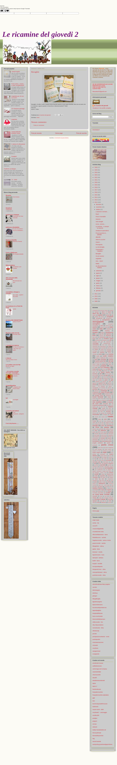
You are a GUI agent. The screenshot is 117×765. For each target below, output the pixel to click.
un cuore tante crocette (101, 494)
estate (96, 367)
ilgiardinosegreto (97, 601)
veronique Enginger (108, 497)
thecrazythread (97, 733)
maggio (98, 280)
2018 (96, 187)
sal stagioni (108, 469)
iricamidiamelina (11, 385)
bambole (107, 330)
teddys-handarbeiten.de (99, 730)
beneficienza (109, 332)
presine (109, 438)
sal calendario (100, 468)
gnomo (109, 387)
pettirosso (103, 430)
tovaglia (102, 489)
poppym (95, 721)
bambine (109, 329)
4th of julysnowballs (18, 254)
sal (95, 463)
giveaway (100, 384)
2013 (96, 200)
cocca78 (95, 526)
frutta (110, 377)
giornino (110, 383)
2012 (96, 202)
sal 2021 (110, 465)
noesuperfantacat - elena (100, 572)
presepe (103, 438)
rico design (104, 457)
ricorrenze (111, 457)
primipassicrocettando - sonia (101, 636)
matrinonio (95, 411)
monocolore (96, 414)
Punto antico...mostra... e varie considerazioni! (18, 84)
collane (96, 349)
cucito (97, 356)
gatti (112, 380)
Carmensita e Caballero (99, 250)
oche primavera (107, 421)
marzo (98, 285)
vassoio (94, 497)
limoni (107, 405)
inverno (94, 398)
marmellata (101, 410)
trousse (99, 491)
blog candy (95, 337)
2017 (96, 190)
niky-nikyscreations (98, 625)
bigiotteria (108, 334)
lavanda (95, 400)
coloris (102, 349)
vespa (101, 500)
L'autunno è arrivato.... (102, 211)
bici (96, 333)
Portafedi (14, 156)
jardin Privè (100, 398)
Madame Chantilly (11, 240)
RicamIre (8, 195)
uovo (106, 496)
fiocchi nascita (105, 372)
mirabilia (109, 413)
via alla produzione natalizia (101, 266)
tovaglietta (108, 489)
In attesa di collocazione (18, 144)
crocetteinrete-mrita (98, 531)
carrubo (95, 587)
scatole (102, 474)
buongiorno (104, 340)
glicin (105, 384)
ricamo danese (103, 455)
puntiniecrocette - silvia (99, 575)
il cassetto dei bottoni (12, 411)
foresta (111, 375)
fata (99, 369)
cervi (103, 344)
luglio (97, 275)
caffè (110, 340)
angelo (94, 315)
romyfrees (95, 648)
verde (100, 497)
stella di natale (102, 482)
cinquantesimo (96, 347)
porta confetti (103, 433)
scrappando (96, 654)
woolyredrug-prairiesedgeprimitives (102, 744)
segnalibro (102, 476)
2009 (96, 298)
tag (112, 485)
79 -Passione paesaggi (17, 108)
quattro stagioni (96, 452)
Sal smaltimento (99, 469)
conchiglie (15, 399)
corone (109, 352)
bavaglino (95, 332)
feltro (109, 369)
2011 (96, 294)
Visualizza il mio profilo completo (102, 108)
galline (106, 380)
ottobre (98, 209)
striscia (94, 483)
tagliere (96, 486)
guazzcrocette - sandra (99, 543)
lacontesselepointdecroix (99, 607)
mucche (96, 416)
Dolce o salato (96, 364)
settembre (99, 270)
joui (106, 398)
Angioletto (14, 119)
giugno (98, 278)
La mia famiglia (100, 247)
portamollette (104, 436)
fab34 (94, 683)
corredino (95, 354)
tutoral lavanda (97, 741)
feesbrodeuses (97, 689)
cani (102, 341)
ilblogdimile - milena (98, 546)
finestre (105, 370)
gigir (94, 698)
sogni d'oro (101, 480)
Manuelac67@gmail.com (100, 91)
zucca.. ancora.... (100, 224)
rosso (98, 460)
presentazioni (96, 438)
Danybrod (9, 208)
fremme (105, 376)
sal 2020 (102, 465)
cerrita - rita (96, 523)
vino (105, 500)
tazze (100, 486)
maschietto (109, 410)
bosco (94, 338)
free (100, 376)
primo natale (109, 439)
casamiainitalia (97, 672)
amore (109, 313)
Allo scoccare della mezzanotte (11, 278)
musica (103, 416)
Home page (59, 133)
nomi (105, 419)
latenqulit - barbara (98, 557)
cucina (111, 354)
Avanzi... (98, 242)
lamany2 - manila (97, 552)
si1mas (95, 724)
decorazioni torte (98, 362)
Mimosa (94, 413)
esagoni (111, 365)
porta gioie (110, 433)
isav (94, 701)
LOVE (14, 309)
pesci (96, 430)
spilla (107, 480)
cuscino (111, 359)
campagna (95, 341)
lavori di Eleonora (103, 400)
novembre (99, 207)
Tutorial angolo (15, 71)
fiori (101, 373)
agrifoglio (97, 312)
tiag (94, 738)
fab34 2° (95, 686)
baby (101, 329)
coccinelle (103, 347)
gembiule (98, 381)
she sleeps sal (103, 477)
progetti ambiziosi (98, 443)
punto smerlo (108, 449)
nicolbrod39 (96, 715)
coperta (94, 352)
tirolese (111, 488)
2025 (96, 170)
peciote (95, 633)
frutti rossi (95, 378)
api (112, 315)
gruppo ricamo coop (104, 389)
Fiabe (100, 370)
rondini (105, 458)
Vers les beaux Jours (11, 359)
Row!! (97, 214)
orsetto (107, 424)
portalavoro (96, 436)
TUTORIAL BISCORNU (98, 492)
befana (102, 332)
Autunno (98, 219)
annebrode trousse (98, 663)
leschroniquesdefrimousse (100, 703)
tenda (105, 486)
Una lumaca (16, 197)
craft (106, 354)
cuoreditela (110, 357)
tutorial (109, 491)
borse (109, 337)
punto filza (100, 447)
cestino (109, 344)
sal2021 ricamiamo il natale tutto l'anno (102, 471)
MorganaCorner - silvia (99, 569)
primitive (102, 439)
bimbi (38, 117)
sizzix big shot (99, 479)
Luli (99, 406)
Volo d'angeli (99, 221)
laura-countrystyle (98, 616)
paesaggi (95, 425)
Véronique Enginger (100, 499)
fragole (96, 377)
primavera (95, 439)
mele (101, 411)
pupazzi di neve (96, 450)
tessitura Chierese (98, 488)
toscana (96, 489)
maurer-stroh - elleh (98, 709)
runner (102, 460)
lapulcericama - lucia (98, 555)
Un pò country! (100, 256)
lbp (109, 400)
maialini (103, 408)
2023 (96, 175)
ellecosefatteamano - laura (100, 534)
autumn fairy (108, 325)
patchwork (101, 429)
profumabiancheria (106, 441)
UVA (110, 496)
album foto (96, 313)
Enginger (103, 365)
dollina (109, 364)
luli (7, 398)
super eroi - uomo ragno (104, 485)
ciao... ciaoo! (99, 261)
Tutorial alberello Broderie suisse (16, 132)
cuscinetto (103, 359)
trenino (94, 491)
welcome (103, 502)
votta (98, 502)
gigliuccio (95, 383)
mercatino (108, 411)
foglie (106, 375)
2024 (96, 172)
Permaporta (99, 244)
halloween (96, 390)
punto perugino (98, 449)
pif (106, 432)
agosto (98, 273)
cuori (95, 359)
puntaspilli (95, 445)
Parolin (97, 427)
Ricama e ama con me (12, 333)
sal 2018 (96, 465)
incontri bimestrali (98, 397)
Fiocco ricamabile (101, 216)
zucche (109, 502)
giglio (110, 381)
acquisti (111, 310)
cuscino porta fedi (100, 361)
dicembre (99, 204)
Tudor (104, 491)
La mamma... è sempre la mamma (102, 227)
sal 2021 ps (95, 466)
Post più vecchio (81, 133)
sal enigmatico (109, 468)
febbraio (98, 288)
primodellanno (96, 441)
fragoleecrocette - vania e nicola (102, 540)
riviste (100, 458)
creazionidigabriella (98, 528)
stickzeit (95, 727)
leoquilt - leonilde (97, 563)
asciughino (96, 324)
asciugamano (106, 320)
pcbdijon (95, 718)
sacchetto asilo (96, 462)
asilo (102, 325)
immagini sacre (99, 395)
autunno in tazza (104, 327)
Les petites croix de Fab (13, 364)
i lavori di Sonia (105, 392)
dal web (111, 361)
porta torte (103, 435)
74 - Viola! (14, 179)
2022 (96, 177)
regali (104, 452)
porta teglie (96, 435)
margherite (95, 410)
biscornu (101, 335)
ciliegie (109, 346)
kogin (110, 398)
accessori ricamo (104, 310)
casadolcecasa (106, 343)
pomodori (96, 433)
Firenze (101, 375)
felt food (104, 369)
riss (95, 458)
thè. (107, 488)
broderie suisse (108, 338)
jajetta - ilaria (96, 549)
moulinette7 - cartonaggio (100, 712)
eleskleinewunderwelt (99, 680)
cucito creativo (108, 356)
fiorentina (95, 373)
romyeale (95, 645)
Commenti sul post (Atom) (61, 138)
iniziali (109, 397)
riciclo (98, 457)
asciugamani (99, 318)
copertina (102, 352)
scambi (96, 474)
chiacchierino (103, 346)
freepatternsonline (98, 692)
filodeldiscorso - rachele (99, 537)
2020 (96, 182)
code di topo (110, 347)
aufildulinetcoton (97, 666)
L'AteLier (8, 358)
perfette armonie (109, 429)
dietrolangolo (96, 590)
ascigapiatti (110, 316)
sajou (112, 462)
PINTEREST (96, 130)
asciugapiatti (98, 322)
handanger (104, 390)
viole (110, 501)
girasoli (94, 384)
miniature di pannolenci (102, 230)
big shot (101, 334)
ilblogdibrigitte (96, 599)
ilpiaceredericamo (98, 604)
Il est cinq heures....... (12, 423)
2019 (96, 185)
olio (98, 422)
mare (110, 408)
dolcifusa (95, 593)
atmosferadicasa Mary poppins (101, 584)
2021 (96, 180)
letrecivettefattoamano (99, 619)
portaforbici (110, 435)
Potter (110, 436)
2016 (96, 192)
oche (100, 421)
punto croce (107, 445)
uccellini (108, 492)
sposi (95, 482)
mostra (111, 414)
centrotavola (96, 344)
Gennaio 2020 (16, 334)
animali (107, 315)
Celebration (9, 209)
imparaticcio (108, 395)
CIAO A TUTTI (17, 321)
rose (94, 460)
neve (99, 419)
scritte (96, 476)
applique (96, 316)
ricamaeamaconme (98, 642)
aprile (97, 283)
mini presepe (101, 413)
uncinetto (95, 496)
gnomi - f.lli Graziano (99, 386)
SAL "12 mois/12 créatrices (106, 463)
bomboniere (103, 337)
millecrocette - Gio (98, 622)
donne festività (96, 365)
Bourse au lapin (10, 366)
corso (100, 354)
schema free (110, 474)
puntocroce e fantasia (12, 214)
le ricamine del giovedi (101, 105)
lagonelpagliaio (97, 610)
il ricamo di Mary (109, 394)
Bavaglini (98, 253)
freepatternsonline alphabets (101, 695)
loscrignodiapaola (97, 566)
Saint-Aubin (105, 462)
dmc (110, 362)
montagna (105, 414)
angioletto (98, 258)
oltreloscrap (96, 630)
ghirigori (95, 596)
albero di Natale (106, 312)
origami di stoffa (109, 422)
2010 (96, 296)
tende (110, 486)
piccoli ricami (101, 432)
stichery (109, 482)
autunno (95, 327)
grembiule (95, 389)
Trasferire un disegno (10, 169)
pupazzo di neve (107, 450)
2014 (96, 197)
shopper (111, 477)
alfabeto (104, 313)
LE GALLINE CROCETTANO (14, 320)
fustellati (100, 380)
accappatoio (95, 310)
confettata (101, 351)
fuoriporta (106, 378)
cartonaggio (96, 343)
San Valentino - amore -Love (99, 472)
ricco (94, 457)
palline (102, 425)
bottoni (100, 338)
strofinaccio (102, 483)
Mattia (97, 263)
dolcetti (104, 364)
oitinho (94, 422)
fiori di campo (108, 373)
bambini (95, 330)
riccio (110, 455)
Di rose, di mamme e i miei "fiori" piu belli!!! (18, 348)
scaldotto (111, 472)
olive (102, 422)
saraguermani (96, 651)
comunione (108, 349)
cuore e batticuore (101, 358)
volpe (94, 502)
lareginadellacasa (97, 613)
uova (101, 496)
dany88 (95, 677)
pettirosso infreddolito (12, 227)
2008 (96, 301)
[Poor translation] (7, 10)
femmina (94, 370)
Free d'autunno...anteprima (18, 414)
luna (104, 406)
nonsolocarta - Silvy (98, 628)
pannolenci (110, 425)
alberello (98, 237)
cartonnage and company (100, 669)
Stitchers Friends (17, 241)
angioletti (100, 315)
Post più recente (36, 133)
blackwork (108, 335)
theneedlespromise (98, 735)
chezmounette (97, 674)
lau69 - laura (96, 560)
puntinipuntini (96, 639)
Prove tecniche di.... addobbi (101, 233)
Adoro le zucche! (100, 239)
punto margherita (109, 447)
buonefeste (97, 340)
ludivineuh (95, 706)
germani (104, 381)
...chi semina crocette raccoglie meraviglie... (12, 372)
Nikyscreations (10, 265)
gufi (112, 389)
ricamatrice (102, 454)
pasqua (106, 427)
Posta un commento (39, 125)
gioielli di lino (102, 383)
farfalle (94, 369)
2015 (96, 195)
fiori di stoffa (95, 375)
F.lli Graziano (105, 367)
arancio (102, 316)
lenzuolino (105, 403)
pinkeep (111, 432)
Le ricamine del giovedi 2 (40, 34)
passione (95, 429)
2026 (96, 167)
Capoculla (108, 341)
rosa (110, 458)
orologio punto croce (99, 424)
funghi (100, 378)
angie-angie (96, 520)
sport (112, 480)
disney (105, 362)
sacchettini (108, 460)
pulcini (108, 443)
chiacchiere (95, 346)
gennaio (98, 290)
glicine (110, 384)
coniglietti (108, 351)
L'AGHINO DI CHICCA (12, 345)
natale (110, 416)
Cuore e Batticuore (11, 252)
